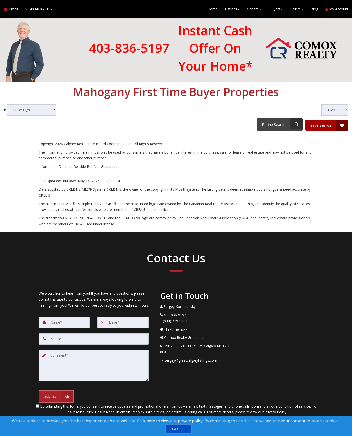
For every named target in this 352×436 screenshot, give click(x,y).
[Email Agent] (13, 10)
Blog (314, 9)
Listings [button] (232, 9)
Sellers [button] (296, 9)
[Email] (123, 321)
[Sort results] (31, 110)
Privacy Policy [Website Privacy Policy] (275, 410)
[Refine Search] (279, 123)
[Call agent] (37, 10)
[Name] (64, 321)
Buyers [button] (276, 9)
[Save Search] (326, 123)
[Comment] (94, 363)
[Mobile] (94, 337)
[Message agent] (195, 328)
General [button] (254, 9)
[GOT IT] (178, 429)
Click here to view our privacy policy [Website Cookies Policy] (170, 421)
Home (212, 9)
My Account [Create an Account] (336, 9)
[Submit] (56, 394)
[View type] (334, 110)
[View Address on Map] (195, 348)
